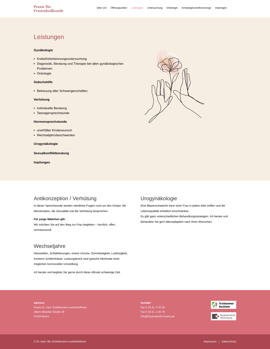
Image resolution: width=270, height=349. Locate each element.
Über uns (102, 8)
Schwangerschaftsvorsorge (196, 8)
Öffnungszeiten (119, 8)
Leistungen (137, 8)
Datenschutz (229, 341)
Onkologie (172, 8)
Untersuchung (154, 8)
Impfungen (221, 8)
